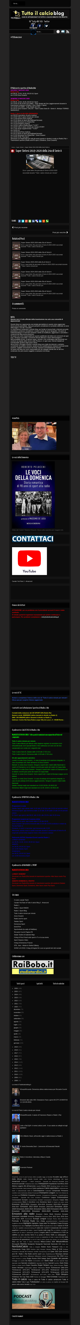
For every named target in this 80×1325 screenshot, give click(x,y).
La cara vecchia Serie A (27, 1235)
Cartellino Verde (16, 1193)
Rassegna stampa (62, 1254)
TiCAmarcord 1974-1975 (40, 1272)
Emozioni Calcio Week (44, 1214)
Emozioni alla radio (23, 1213)
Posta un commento (19, 308)
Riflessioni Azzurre (41, 1256)
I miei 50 (14, 1228)
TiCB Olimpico (62, 1274)
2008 (16, 1080)
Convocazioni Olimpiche (51, 1200)
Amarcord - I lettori (27, 1181)
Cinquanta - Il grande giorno (59, 1195)
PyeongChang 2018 (44, 1251)
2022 (16, 1000)
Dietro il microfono (28, 1202)
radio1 (43, 1254)
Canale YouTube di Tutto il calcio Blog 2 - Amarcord (31, 902)
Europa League (39, 1219)
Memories (37, 1241)
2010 (16, 1074)
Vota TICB (32, 1284)
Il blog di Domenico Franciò (23, 943)
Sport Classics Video (21, 940)
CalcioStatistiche (38, 1190)
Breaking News (55, 1186)
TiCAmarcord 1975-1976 (59, 1272)
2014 (16, 1062)
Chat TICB (58, 1193)
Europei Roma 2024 (54, 1219)
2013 (16, 1065)
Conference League (49, 1197)
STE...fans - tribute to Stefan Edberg (26, 945)
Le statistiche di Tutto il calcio (49, 1237)
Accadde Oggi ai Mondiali (44, 1177)
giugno (16, 1028)
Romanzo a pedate (21, 1258)
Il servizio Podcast (26, 1167)
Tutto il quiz (25, 1282)
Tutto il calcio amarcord (51, 1279)
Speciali (51, 1263)
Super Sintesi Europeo (56, 1265)
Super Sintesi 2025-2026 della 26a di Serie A (36, 291)
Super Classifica (31, 1265)
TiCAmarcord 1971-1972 (40, 1270)
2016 (16, 1056)
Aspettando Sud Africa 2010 (58, 1183)
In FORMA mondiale (60, 1230)
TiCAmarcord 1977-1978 (38, 1274)
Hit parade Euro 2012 (49, 1225)
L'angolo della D (44, 1232)
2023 (16, 997)
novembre (17, 1012)
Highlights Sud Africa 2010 (34, 1225)
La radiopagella (60, 1235)
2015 (16, 1059)
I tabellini (21, 1228)
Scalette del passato (59, 1258)
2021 (16, 1003)
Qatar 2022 (54, 1251)
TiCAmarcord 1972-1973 (59, 1270)
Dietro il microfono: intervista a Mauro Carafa (35, 1157)
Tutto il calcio (19, 1279)
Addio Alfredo (17, 1179)
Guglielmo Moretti (17, 1223)
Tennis (48, 1267)
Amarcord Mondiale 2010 (60, 1181)
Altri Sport (64, 1179)
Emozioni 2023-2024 (21, 1211)
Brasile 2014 (45, 1186)
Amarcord (16, 1181)
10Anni (21, 1177)
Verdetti (26, 1284)
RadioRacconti (50, 1254)
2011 (16, 1071)
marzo (16, 1037)
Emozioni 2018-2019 (46, 1206)
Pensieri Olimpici (45, 1249)
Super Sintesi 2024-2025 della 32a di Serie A (36, 272)
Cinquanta (31, 1195)
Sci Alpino (28, 1260)
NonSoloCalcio (20, 1246)
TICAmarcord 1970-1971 (21, 1270)
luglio (16, 1024)
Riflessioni (31, 1256)
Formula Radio (28, 1221)
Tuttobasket (34, 1282)
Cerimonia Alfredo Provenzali (30, 1193)
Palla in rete (64, 1247)
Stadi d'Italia (64, 1263)
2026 (16, 988)
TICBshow (15, 1277)
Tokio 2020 (29, 1277)
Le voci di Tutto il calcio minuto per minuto (26, 1110)
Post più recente (20, 227)
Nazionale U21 (56, 1244)
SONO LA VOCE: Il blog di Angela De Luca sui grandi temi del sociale (37, 948)
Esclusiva (45, 1216)
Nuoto (49, 1247)
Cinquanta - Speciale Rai (20, 1197)
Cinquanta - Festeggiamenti (43, 1195)
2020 (16, 1007)
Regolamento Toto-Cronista (19, 1256)
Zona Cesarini (19, 916)
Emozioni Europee (61, 1214)
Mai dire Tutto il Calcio (24, 1241)
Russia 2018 (36, 1258)
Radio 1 (16, 905)
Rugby (29, 1258)
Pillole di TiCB (57, 1249)
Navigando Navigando (35, 1244)
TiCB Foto (50, 1274)
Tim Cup (22, 1277)
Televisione (41, 1267)
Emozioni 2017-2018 (29, 1206)
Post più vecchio (59, 232)
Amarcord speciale (18, 1183)
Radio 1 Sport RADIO (21, 908)
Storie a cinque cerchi (19, 1265)
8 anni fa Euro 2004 (29, 1177)
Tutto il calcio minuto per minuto (25, 913)
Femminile (65, 1219)
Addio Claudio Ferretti (30, 1179)
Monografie (16, 1244)
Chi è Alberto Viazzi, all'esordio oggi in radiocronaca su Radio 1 (41, 1136)
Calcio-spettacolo (38, 1188)
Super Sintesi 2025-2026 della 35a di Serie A (36, 281)
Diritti (37, 1202)
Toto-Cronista (52, 1277)
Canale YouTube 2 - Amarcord (22, 581)
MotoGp (23, 1244)
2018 (16, 1050)
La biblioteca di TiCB (58, 1232)
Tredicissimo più (63, 1277)
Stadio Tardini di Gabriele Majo (24, 935)
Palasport (55, 1247)
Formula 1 (16, 1221)
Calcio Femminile (17, 1188)
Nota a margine (34, 1247)
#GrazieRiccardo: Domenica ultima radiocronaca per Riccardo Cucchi (43, 1089)
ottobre (16, 1015)
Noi (67, 1244)
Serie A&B (48, 1261)
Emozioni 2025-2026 (60, 1211)
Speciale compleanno (28, 1263)
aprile (16, 1034)
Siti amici (56, 1260)
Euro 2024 (20, 1219)
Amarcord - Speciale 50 (43, 1181)
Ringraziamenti (51, 1256)
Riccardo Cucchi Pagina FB (23, 932)
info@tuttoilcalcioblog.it (50, 617)
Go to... (15, 3)
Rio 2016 (60, 1256)
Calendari (48, 1190)
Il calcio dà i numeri (42, 1228)
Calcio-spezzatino (51, 1188)
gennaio (17, 1043)
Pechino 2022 (35, 1249)
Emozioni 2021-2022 (42, 1209)
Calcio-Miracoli (27, 1188)
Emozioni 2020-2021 (25, 1209)
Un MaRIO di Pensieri (58, 1282)
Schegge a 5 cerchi (18, 1260)
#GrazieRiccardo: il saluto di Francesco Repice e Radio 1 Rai (40, 1115)
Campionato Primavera (60, 1190)
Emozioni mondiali (19, 1216)
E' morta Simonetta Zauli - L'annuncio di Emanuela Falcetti (40, 1146)
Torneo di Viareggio (40, 1277)
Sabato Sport (18, 921)
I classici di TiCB (62, 1225)
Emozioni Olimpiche (35, 1216)
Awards (38, 1186)
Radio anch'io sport (20, 918)
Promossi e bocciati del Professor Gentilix (25, 1251)
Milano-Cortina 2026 (48, 1241)
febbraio (17, 1040)
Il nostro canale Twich (21, 900)
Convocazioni (62, 1197)
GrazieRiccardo (63, 1221)
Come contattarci (36, 1197)
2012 (16, 1068)
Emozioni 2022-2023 (59, 1209)
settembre (17, 1018)
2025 (16, 991)
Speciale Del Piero (42, 1263)
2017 (16, 1053)
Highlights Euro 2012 (18, 1225)
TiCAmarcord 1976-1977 (20, 1274)
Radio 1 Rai (23, 1254)
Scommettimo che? (38, 1260)
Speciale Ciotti (16, 1263)
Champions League (47, 1193)
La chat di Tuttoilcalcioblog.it (21, 1084)
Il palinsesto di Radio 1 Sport (28, 1230)
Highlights (27, 1223)
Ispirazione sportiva (33, 1232)
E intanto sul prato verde (60, 1202)
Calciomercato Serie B (25, 1190)
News (63, 1244)
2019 (16, 1047)
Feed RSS (67, 31)
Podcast (65, 1249)
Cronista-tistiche (17, 1202)
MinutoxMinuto (62, 1241)
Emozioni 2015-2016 (53, 1204)
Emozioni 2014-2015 (37, 1204)
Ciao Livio (17, 1195)
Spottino (56, 1263)
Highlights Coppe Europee (59, 1223)
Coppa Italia (64, 1200)
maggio (16, 1031)
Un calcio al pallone (45, 1282)
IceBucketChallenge (29, 1228)
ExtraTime (17, 926)
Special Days (64, 1260)
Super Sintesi (20, 147)
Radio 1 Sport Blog (20, 911)
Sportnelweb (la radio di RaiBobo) (25, 929)
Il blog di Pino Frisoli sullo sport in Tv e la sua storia (31, 937)
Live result (60, 1239)
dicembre (17, 1009)
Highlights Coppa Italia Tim (41, 1223)
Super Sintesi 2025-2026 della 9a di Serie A (36, 262)
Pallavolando (16, 1249)
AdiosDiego (56, 1179)
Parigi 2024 (26, 1249)
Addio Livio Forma (45, 1179)
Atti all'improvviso (30, 1186)
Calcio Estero (64, 1186)
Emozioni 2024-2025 (41, 1211)
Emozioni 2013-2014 (20, 1204)
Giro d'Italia (40, 1221)
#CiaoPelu (15, 1177)
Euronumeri (28, 1219)
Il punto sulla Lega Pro (45, 1230)
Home (13, 147)
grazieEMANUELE (51, 1221)
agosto (16, 1021)
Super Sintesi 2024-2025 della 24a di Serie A (36, 252)
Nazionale (46, 1244)
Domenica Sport (19, 924)
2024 (16, 994)
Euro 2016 (60, 1216)
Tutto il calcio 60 (34, 1279)
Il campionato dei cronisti (58, 1228)
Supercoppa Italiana (30, 1267)
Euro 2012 (52, 1216)
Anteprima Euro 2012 (31, 1183)
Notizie (43, 1247)
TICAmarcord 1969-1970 (59, 1267)
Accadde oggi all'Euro (60, 1177)
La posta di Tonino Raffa (45, 1235)
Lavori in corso (34, 1237)
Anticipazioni (43, 1184)
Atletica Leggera (17, 1186)
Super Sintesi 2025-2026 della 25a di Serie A (36, 242)
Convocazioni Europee (20, 1200)
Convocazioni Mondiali (36, 1200)
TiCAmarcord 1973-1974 (21, 1272)
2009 (16, 1077)
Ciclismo (24, 1195)
